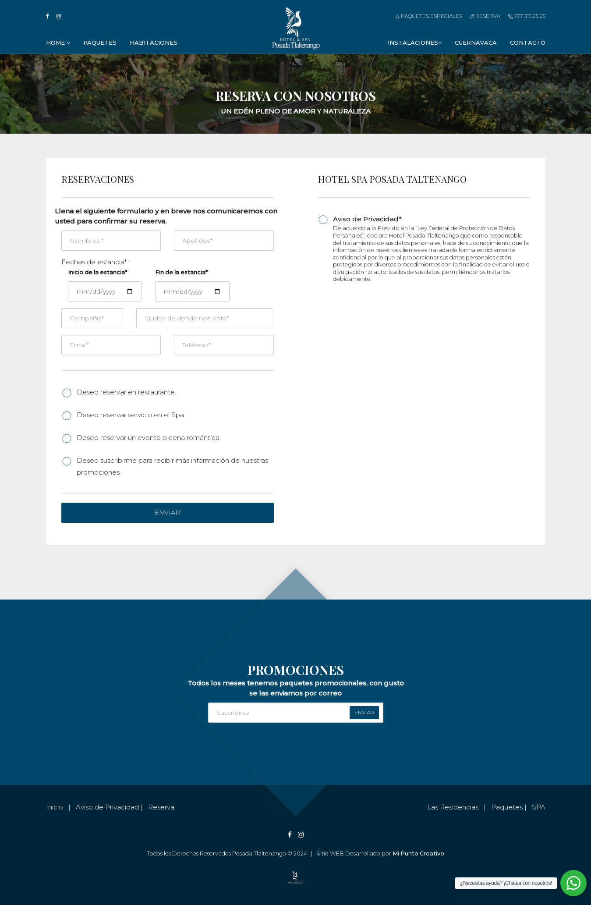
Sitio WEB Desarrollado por (380, 853)
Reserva (485, 16)
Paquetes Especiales (428, 16)
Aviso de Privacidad (107, 807)
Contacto (527, 42)
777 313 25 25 (526, 16)
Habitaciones (153, 42)
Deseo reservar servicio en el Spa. (131, 415)
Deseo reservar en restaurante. (126, 392)
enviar (364, 712)
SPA (538, 807)
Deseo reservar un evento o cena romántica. (149, 437)
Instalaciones (415, 42)
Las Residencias (452, 807)
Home (58, 42)
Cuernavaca (476, 42)
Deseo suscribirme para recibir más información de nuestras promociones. (172, 466)
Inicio (54, 807)
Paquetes (100, 42)
